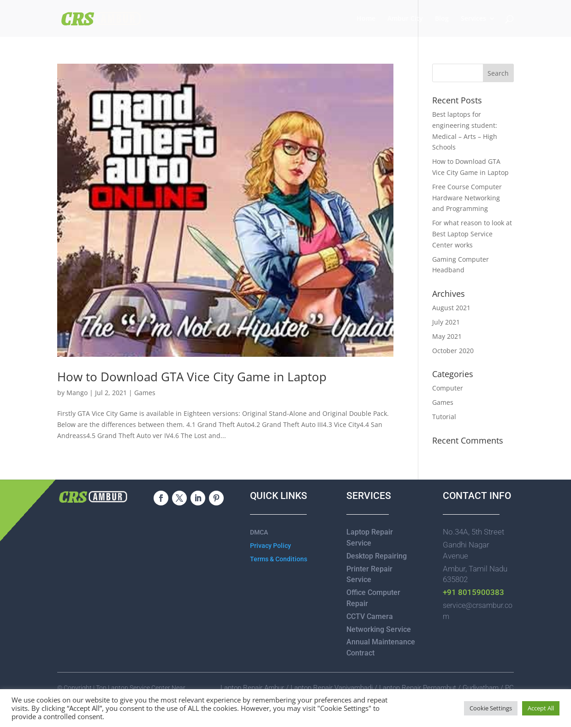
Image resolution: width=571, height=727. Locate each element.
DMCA (259, 532)
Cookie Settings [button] (491, 708)
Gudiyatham (481, 688)
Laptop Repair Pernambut (417, 688)
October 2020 (453, 350)
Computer (447, 388)
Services (473, 19)
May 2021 (447, 336)
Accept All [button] (541, 708)
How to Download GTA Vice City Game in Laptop (192, 376)
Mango (77, 392)
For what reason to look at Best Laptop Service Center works (472, 233)
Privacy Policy (270, 545)
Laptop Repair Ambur (252, 688)
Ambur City (405, 19)
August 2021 (451, 307)
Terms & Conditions (278, 559)
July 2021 (446, 322)
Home (366, 19)
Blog (442, 19)
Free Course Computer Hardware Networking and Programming (467, 197)
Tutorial (444, 416)
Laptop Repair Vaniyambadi (332, 688)
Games (144, 392)
